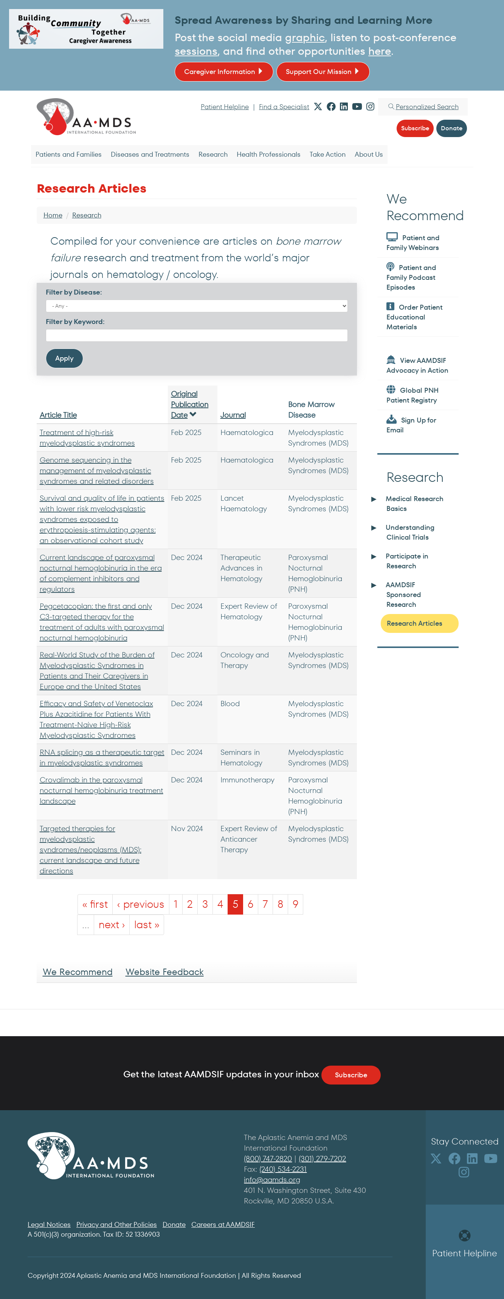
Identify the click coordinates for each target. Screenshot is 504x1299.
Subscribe (351, 1075)
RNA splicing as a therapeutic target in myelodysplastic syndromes (102, 757)
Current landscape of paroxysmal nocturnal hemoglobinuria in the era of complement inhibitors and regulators (101, 573)
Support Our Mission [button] (323, 71)
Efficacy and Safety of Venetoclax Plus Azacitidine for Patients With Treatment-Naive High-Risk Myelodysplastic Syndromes (96, 719)
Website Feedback (165, 972)
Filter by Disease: (74, 292)
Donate (174, 1224)
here (379, 51)
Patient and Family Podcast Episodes (411, 277)
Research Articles (414, 623)
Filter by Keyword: (75, 321)
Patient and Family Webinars (413, 242)
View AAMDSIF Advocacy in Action (417, 365)
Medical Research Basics (415, 503)
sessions (196, 51)
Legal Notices (49, 1224)
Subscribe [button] (415, 128)
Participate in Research (407, 561)
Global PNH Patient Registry (412, 395)
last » (146, 924)
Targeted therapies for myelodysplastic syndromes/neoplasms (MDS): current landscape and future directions (90, 849)
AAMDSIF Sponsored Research (403, 594)
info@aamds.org (272, 1179)
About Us (369, 154)
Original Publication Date (189, 404)
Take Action (328, 154)
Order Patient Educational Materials (414, 317)
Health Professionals (269, 154)
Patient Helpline (225, 106)
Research (213, 154)
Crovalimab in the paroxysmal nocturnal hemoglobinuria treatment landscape (101, 790)
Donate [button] (451, 128)
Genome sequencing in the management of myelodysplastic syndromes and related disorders (97, 470)
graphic (305, 37)
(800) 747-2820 (268, 1158)
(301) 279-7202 (322, 1158)
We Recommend (78, 972)
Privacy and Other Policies (116, 1224)
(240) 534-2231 (283, 1169)
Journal (233, 415)
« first (95, 904)
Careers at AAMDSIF (223, 1224)
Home (52, 215)
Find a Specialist (284, 106)
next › (112, 924)
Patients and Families (69, 154)
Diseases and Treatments (150, 154)
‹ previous (140, 904)
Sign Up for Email (411, 425)
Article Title (58, 415)
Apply (64, 358)
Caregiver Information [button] (224, 71)
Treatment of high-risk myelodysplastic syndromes (87, 437)
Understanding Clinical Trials (410, 532)
